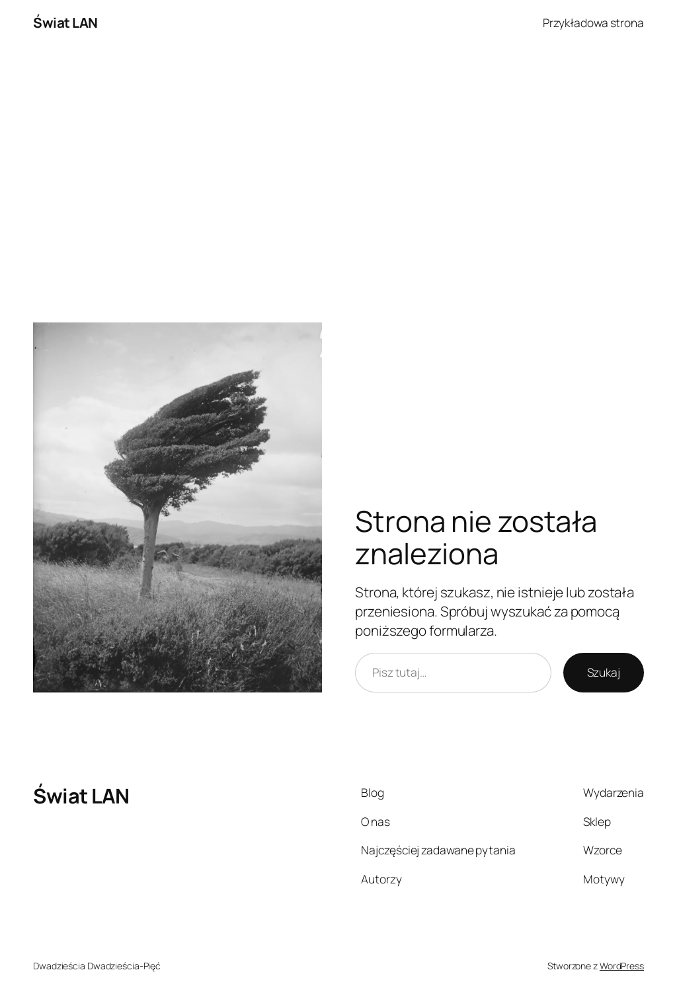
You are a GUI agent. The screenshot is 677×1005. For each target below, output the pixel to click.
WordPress (622, 965)
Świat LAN (65, 22)
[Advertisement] (338, 184)
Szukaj (603, 672)
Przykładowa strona (593, 22)
